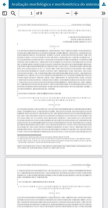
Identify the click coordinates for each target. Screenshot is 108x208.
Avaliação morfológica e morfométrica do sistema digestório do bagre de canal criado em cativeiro (60, 4)
